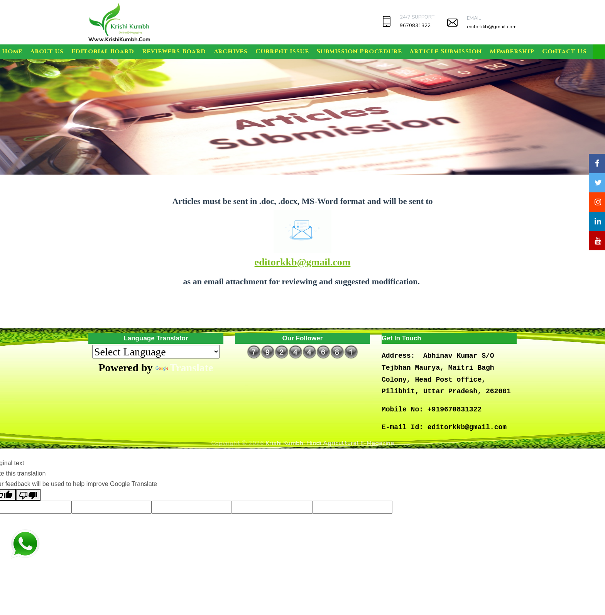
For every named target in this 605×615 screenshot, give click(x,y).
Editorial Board (102, 51)
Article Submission (445, 51)
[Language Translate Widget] (156, 351)
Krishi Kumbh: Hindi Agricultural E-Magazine (329, 443)
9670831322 (415, 25)
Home (12, 51)
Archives (231, 51)
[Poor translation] (28, 495)
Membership (512, 51)
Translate (184, 368)
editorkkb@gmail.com (492, 26)
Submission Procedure (359, 51)
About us (46, 51)
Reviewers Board (174, 51)
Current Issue (282, 51)
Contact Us (564, 51)
